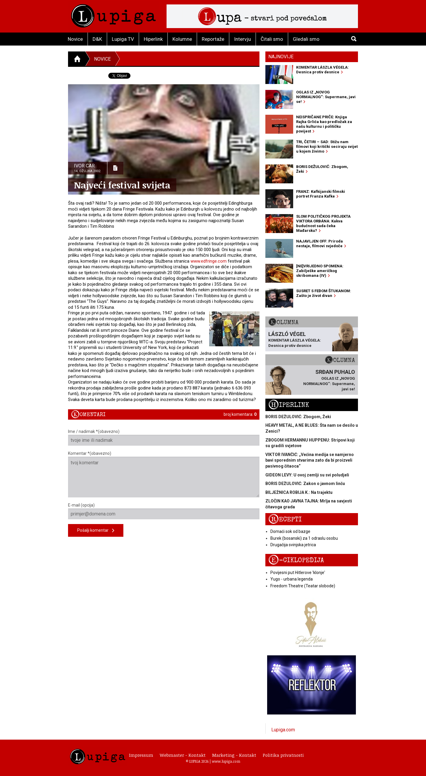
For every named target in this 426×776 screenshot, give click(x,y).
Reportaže (213, 39)
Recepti (285, 519)
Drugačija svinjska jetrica (293, 544)
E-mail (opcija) (163, 511)
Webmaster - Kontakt (183, 755)
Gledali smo (306, 39)
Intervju (242, 39)
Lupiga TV (123, 39)
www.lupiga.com (226, 761)
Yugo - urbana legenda (291, 579)
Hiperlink (153, 39)
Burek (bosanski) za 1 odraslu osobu (304, 538)
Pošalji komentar (95, 531)
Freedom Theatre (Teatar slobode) (302, 585)
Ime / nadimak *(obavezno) (163, 437)
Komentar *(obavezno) (163, 474)
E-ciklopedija (296, 560)
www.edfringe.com (209, 261)
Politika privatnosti (283, 755)
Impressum (141, 755)
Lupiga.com (283, 730)
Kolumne (182, 39)
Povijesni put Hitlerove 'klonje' (297, 572)
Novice (75, 39)
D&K (97, 39)
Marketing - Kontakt (234, 755)
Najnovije (280, 56)
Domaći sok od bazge (290, 531)
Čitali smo (272, 39)
